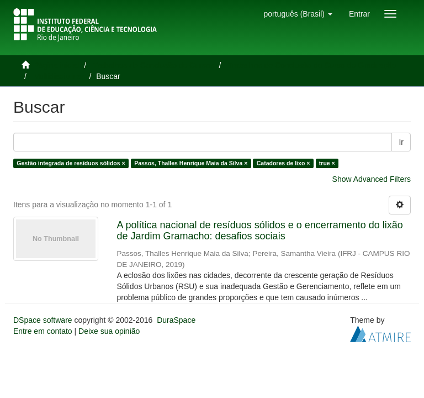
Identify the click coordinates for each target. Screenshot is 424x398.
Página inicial (57, 65)
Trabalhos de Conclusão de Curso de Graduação (312, 65)
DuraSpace (176, 320)
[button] (297, 14)
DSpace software (42, 320)
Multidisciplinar (59, 76)
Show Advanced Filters (371, 179)
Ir (401, 142)
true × (327, 163)
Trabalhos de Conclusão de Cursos (153, 65)
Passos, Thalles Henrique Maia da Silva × (190, 163)
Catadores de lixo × (283, 163)
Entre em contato (42, 331)
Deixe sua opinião (109, 331)
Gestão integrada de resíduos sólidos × (71, 163)
